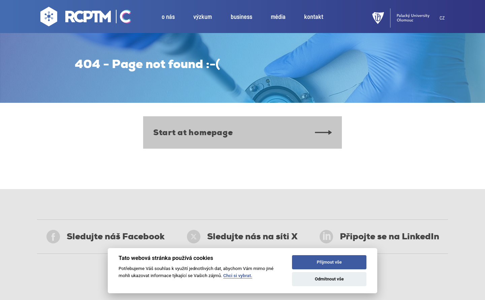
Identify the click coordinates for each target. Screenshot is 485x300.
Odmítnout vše (329, 278)
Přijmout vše (329, 262)
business (241, 17)
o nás (168, 17)
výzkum (202, 17)
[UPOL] (406, 18)
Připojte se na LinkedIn (379, 236)
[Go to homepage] (76, 18)
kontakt (313, 17)
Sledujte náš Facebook (105, 236)
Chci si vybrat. (237, 275)
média (278, 17)
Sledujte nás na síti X (242, 236)
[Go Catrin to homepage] (121, 18)
